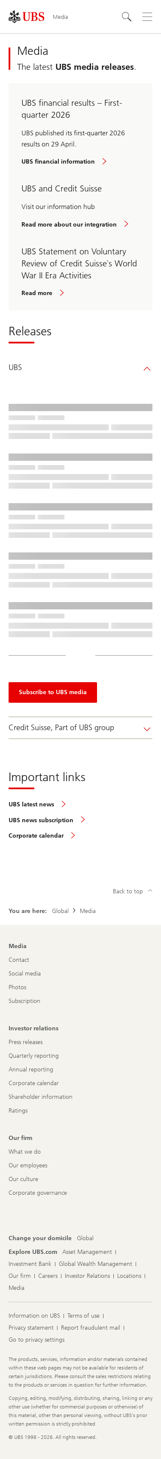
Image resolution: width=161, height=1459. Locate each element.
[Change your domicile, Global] (85, 1238)
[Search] (127, 17)
